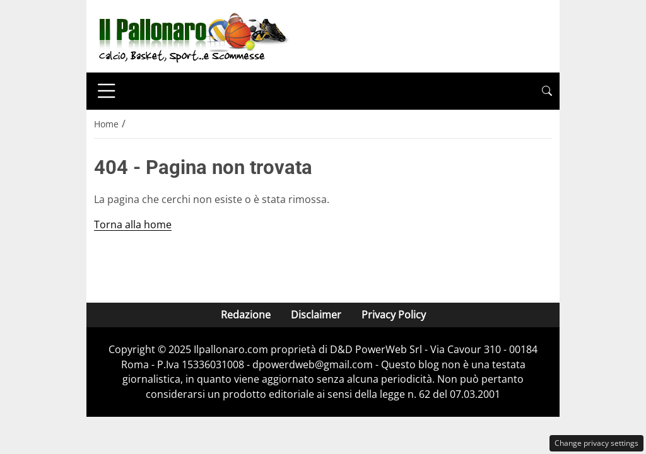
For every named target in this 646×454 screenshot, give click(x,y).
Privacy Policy (393, 315)
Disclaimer (316, 315)
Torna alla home (133, 224)
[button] (547, 91)
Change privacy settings (596, 443)
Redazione (246, 315)
